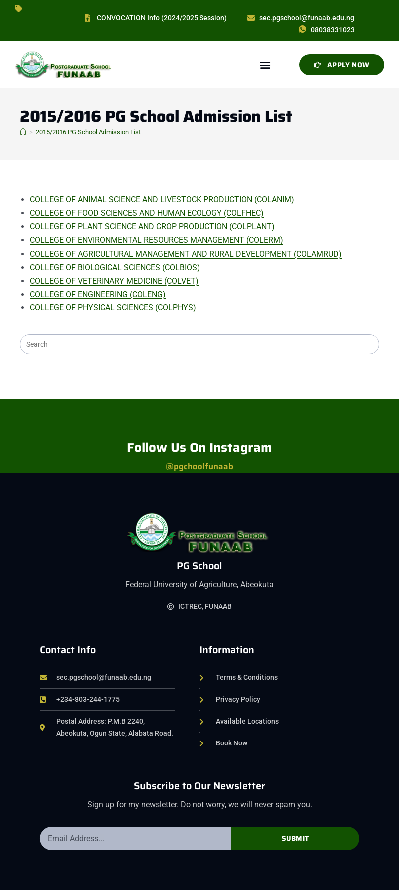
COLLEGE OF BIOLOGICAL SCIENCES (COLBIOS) (115, 267)
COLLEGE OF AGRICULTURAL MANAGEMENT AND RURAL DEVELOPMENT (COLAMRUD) (186, 254)
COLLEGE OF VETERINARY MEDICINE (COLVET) (114, 281)
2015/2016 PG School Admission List (88, 132)
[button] (265, 64)
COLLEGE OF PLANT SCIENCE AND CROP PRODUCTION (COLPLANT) (152, 226)
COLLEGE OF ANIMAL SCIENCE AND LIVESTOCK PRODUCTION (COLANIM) (162, 199)
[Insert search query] (199, 344)
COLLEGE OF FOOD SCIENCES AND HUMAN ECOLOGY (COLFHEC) (147, 213)
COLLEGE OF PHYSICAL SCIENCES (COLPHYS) (113, 307)
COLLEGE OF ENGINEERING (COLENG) (98, 294)
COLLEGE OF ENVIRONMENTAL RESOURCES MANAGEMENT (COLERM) (156, 240)
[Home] (23, 132)
